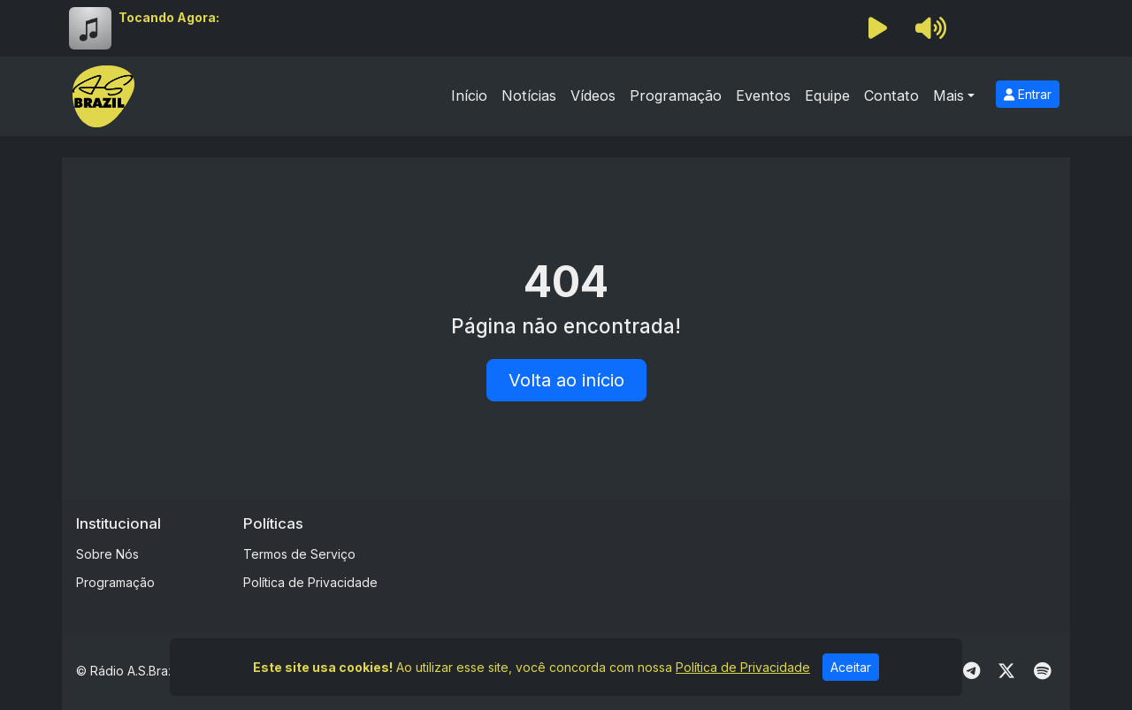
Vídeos (593, 95)
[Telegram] (971, 671)
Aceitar (850, 667)
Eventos (763, 95)
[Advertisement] (731, 554)
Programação (676, 95)
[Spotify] (1042, 671)
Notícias (528, 95)
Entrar (1028, 94)
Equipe (827, 95)
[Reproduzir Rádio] (877, 28)
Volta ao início (566, 380)
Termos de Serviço (299, 553)
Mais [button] (948, 95)
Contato (891, 95)
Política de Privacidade (310, 582)
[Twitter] (1006, 671)
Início (469, 95)
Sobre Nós (107, 553)
